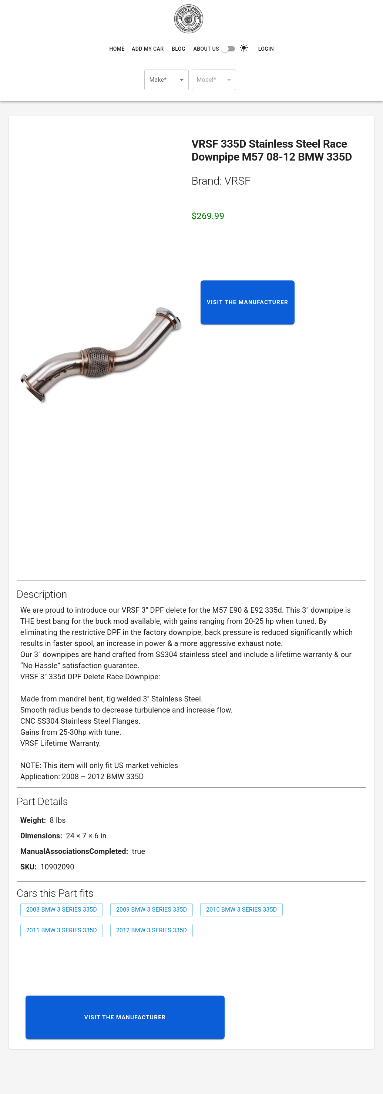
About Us (206, 49)
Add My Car (148, 49)
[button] (166, 80)
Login (266, 49)
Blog (178, 49)
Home (117, 49)
